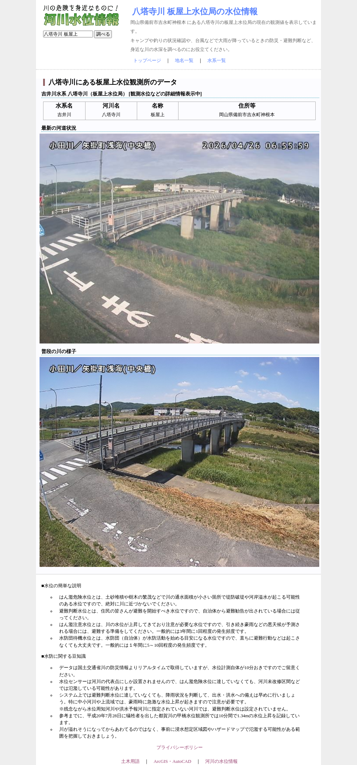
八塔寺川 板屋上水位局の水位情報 (195, 11)
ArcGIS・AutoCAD (172, 761)
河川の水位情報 (221, 761)
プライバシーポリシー (179, 747)
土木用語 (130, 761)
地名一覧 (184, 60)
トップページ (147, 60)
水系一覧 (216, 60)
